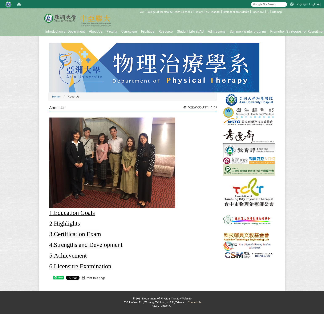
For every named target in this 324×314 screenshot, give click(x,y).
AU (142, 11)
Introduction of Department (65, 31)
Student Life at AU (190, 31)
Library (199, 11)
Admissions (217, 31)
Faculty (112, 31)
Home (56, 96)
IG (268, 11)
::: (138, 11)
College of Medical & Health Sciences (169, 11)
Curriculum (129, 31)
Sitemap (277, 11)
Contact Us (194, 302)
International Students (236, 11)
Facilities (147, 31)
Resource (166, 31)
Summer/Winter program (248, 31)
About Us (95, 31)
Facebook (258, 11)
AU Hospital (213, 11)
